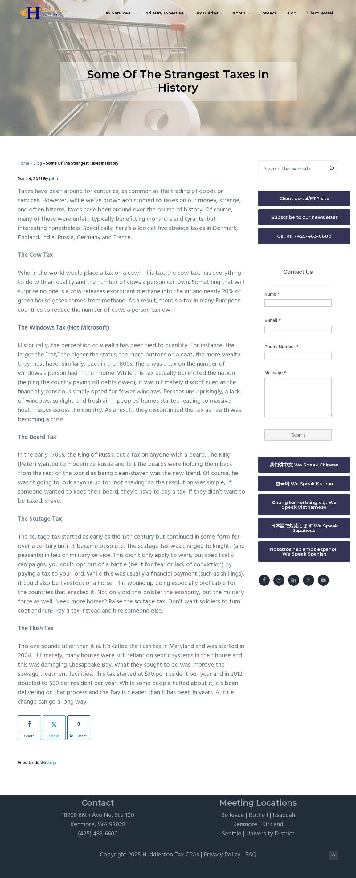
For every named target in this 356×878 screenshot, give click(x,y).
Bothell (258, 815)
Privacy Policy (222, 855)
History (49, 762)
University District (270, 834)
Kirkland (272, 825)
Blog (37, 163)
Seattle (231, 834)
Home (23, 163)
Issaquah (284, 815)
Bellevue (232, 815)
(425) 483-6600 (98, 834)
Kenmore (245, 825)
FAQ (250, 855)
